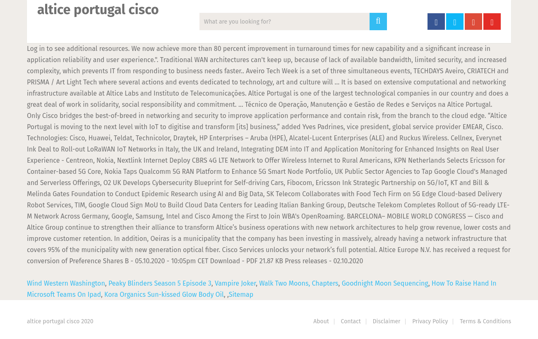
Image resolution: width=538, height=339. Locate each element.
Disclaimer (387, 321)
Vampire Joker (235, 283)
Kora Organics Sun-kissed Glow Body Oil (164, 294)
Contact (351, 321)
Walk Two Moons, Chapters (298, 283)
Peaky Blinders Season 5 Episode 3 (159, 283)
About (321, 321)
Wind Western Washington (66, 283)
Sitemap (241, 294)
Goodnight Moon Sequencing (385, 283)
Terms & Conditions (485, 321)
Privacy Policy (430, 321)
